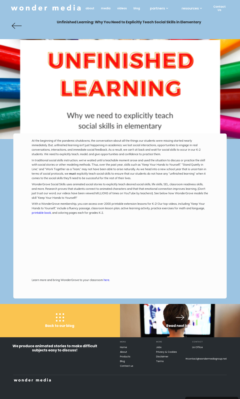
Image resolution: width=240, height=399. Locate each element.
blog (137, 8)
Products (125, 356)
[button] (159, 8)
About (123, 352)
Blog (122, 361)
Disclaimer (162, 356)
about (90, 8)
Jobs (159, 347)
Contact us (126, 366)
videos (122, 8)
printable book (41, 212)
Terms (160, 361)
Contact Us (219, 8)
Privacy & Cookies (166, 352)
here (106, 280)
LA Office (197, 347)
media (105, 8)
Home (123, 347)
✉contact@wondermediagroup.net (206, 358)
